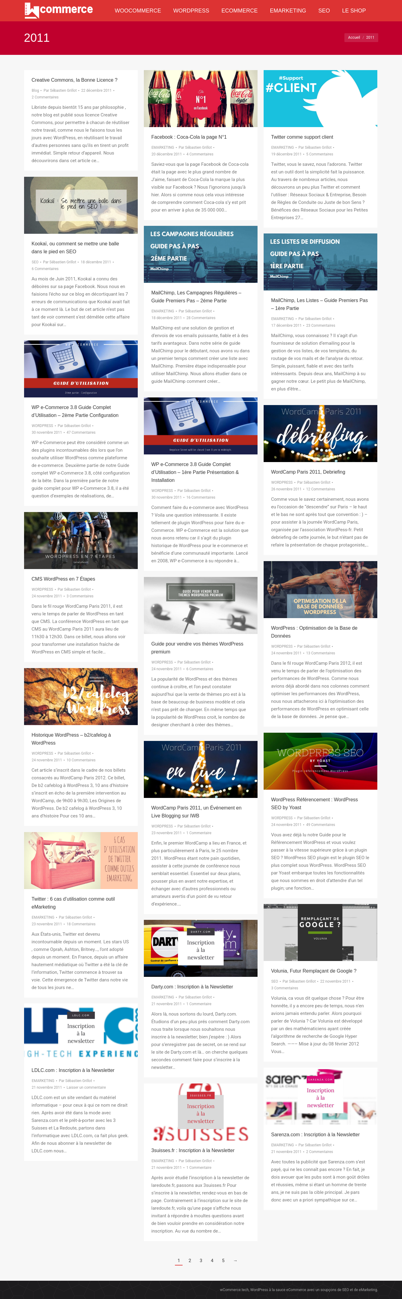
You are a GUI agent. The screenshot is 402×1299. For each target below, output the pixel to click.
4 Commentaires (199, 154)
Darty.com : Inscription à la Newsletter (192, 986)
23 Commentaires (320, 325)
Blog (35, 90)
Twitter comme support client (302, 137)
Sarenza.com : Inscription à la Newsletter (315, 1134)
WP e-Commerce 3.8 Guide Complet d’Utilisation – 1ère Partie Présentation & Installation (195, 472)
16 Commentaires (200, 497)
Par (59, 90)
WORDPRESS (42, 426)
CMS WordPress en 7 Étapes (63, 579)
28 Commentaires (200, 318)
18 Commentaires (80, 924)
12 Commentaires (320, 489)
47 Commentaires (80, 432)
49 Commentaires (320, 825)
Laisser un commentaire (86, 1087)
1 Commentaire (198, 833)
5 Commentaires (319, 154)
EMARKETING (162, 147)
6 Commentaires (45, 269)
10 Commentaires (80, 760)
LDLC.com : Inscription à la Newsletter (73, 1070)
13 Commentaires (320, 653)
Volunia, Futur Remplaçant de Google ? (314, 970)
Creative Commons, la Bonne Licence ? (75, 80)
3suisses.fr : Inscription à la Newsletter (193, 1150)
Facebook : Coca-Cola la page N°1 (189, 137)
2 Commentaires (45, 97)
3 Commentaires (79, 596)
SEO (35, 262)
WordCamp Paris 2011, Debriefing (308, 472)
